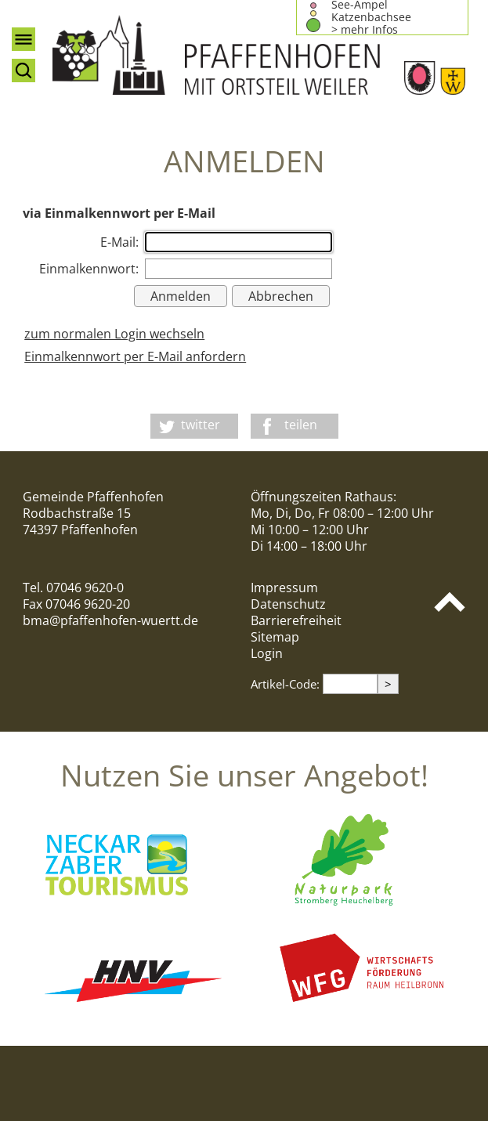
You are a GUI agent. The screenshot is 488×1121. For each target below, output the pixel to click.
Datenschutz (288, 604)
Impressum (284, 587)
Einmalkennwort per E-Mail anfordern (135, 356)
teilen (300, 424)
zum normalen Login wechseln (114, 333)
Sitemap (275, 636)
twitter (200, 424)
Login (267, 653)
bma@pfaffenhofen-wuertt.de (110, 620)
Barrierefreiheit (296, 620)
